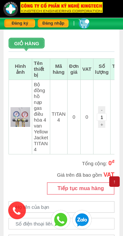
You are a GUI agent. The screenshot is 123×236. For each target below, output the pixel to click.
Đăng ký (19, 23)
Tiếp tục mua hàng (80, 188)
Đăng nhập (53, 23)
